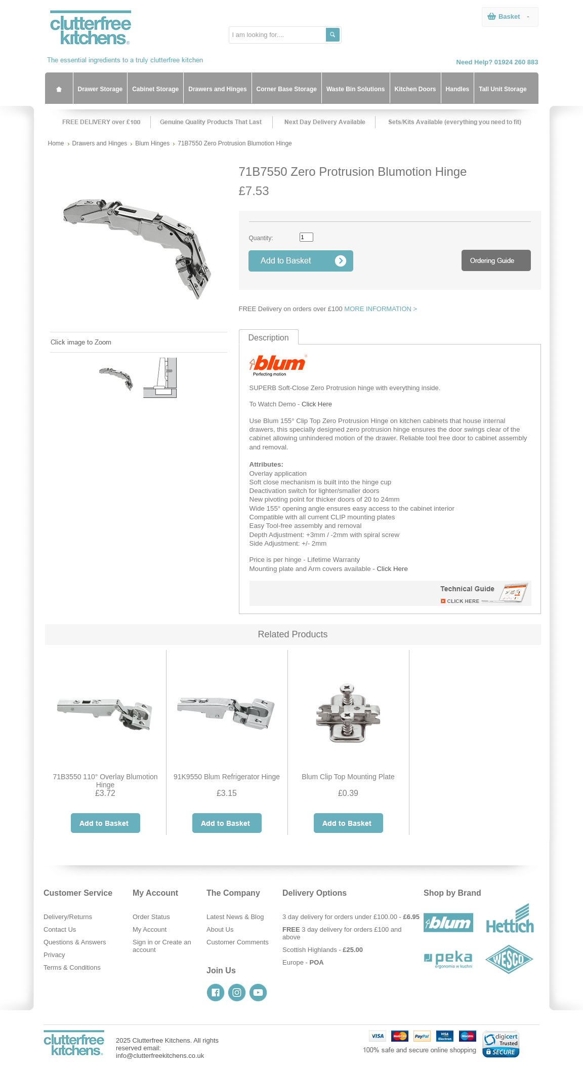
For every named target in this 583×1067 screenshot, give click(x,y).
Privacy (54, 955)
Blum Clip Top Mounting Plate (348, 777)
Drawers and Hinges (100, 143)
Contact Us (60, 929)
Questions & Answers (75, 942)
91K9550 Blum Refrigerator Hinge (227, 777)
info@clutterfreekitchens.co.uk (160, 1055)
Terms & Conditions (72, 967)
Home (56, 143)
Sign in (143, 942)
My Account (149, 929)
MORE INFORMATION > (380, 309)
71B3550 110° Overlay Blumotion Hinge (105, 781)
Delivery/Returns (68, 917)
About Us (219, 929)
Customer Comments (237, 942)
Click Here (317, 404)
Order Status (151, 917)
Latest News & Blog (235, 917)
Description (268, 337)
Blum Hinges (152, 143)
